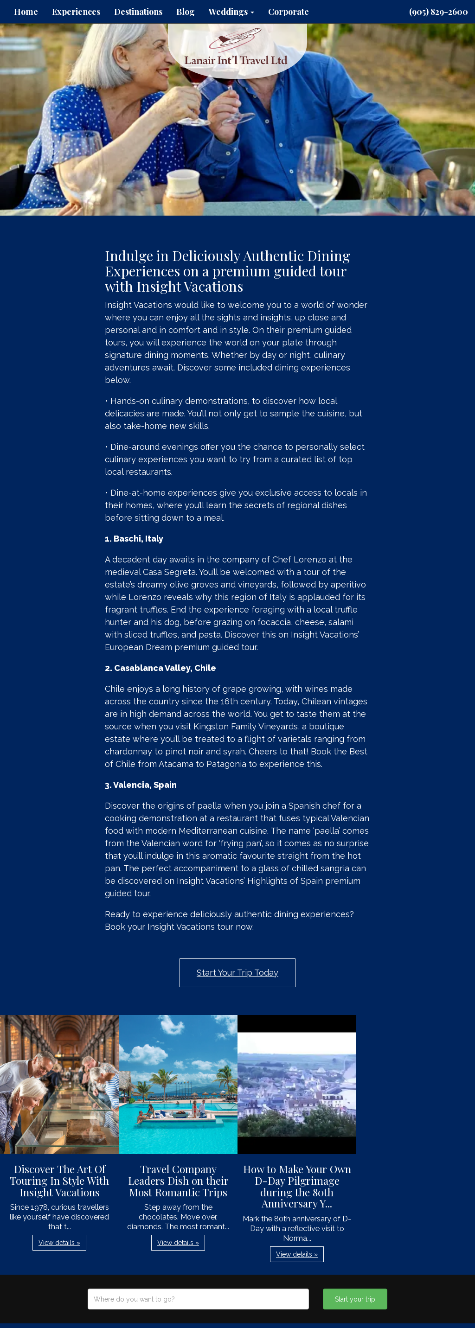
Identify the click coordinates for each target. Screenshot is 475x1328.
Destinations (138, 11)
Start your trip (355, 1299)
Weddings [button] (231, 11)
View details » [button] (59, 1242)
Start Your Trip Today (237, 972)
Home (26, 11)
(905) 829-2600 (438, 11)
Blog (185, 11)
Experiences (76, 11)
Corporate (288, 11)
